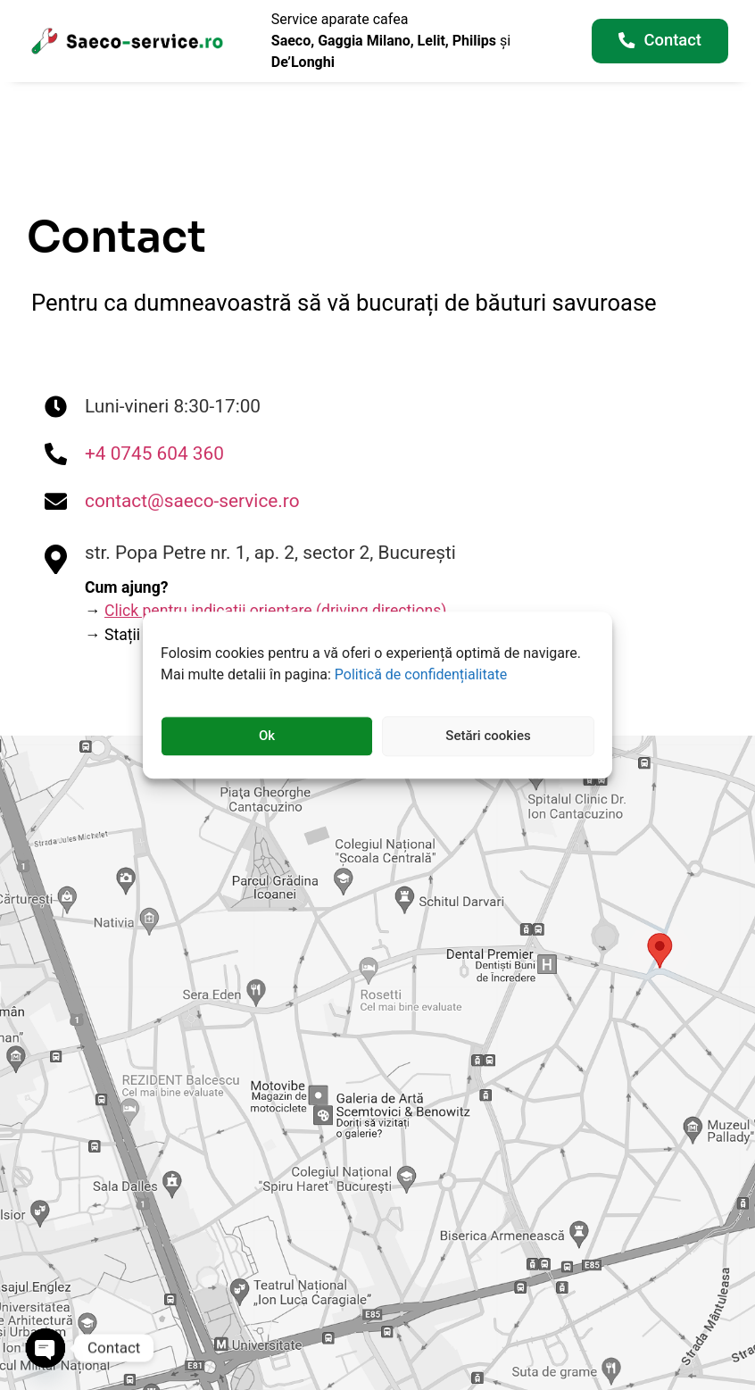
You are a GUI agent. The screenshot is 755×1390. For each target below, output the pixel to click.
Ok (267, 736)
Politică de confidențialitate (421, 674)
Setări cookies (487, 736)
